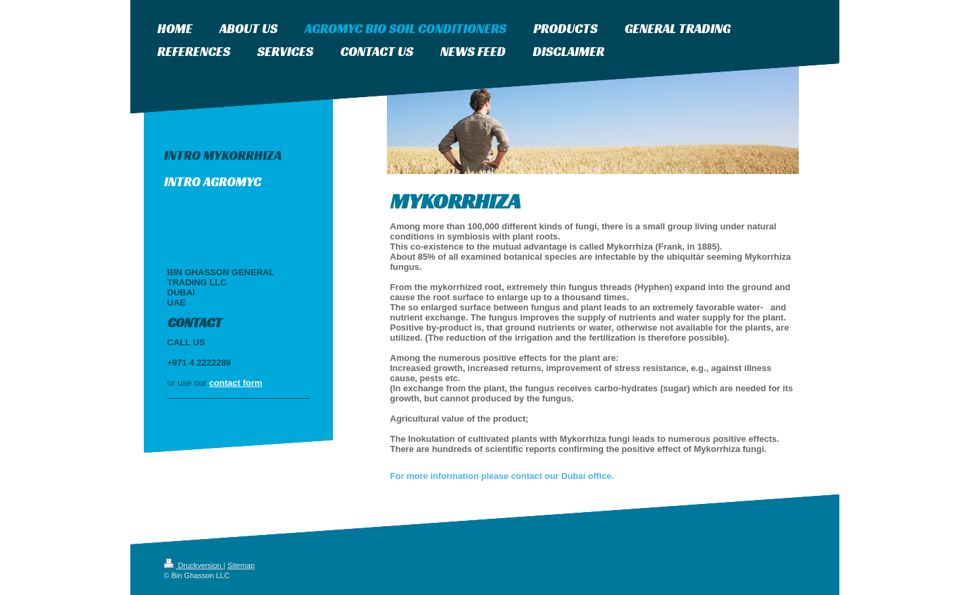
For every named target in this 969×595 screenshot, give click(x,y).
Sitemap (241, 565)
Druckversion (194, 565)
